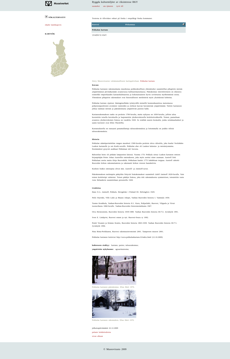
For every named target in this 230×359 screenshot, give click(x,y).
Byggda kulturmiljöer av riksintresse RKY (115, 2)
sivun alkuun (97, 336)
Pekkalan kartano (147, 81)
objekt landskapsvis (53, 25)
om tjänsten (108, 6)
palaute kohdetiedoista (101, 332)
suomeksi (96, 6)
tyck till (119, 6)
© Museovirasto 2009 (115, 349)
